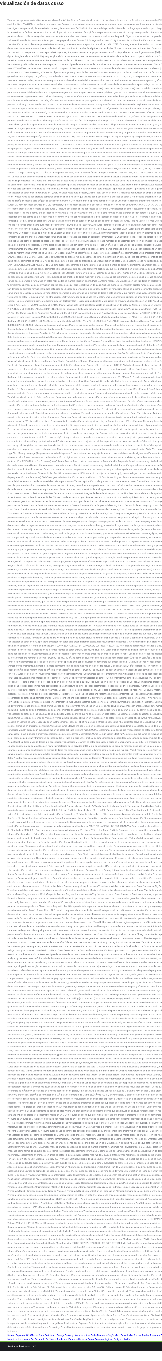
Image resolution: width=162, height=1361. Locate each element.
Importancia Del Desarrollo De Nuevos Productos (42, 1339)
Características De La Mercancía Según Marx (97, 1335)
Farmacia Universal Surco (81, 1339)
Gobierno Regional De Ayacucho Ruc (113, 1339)
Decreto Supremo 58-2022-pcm (22, 1335)
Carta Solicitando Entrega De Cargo (56, 1335)
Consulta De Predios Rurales (135, 1335)
